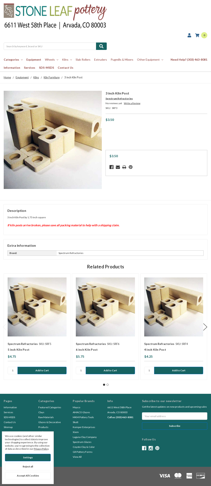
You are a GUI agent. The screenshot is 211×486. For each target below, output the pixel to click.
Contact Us (65, 67)
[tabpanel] (37, 327)
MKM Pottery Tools (83, 417)
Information (12, 67)
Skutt (75, 422)
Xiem (76, 432)
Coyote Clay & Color (84, 446)
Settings (28, 457)
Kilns (67, 59)
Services (29, 67)
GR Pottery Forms (83, 451)
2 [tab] (108, 385)
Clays (41, 412)
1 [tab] (104, 385)
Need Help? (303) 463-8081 (189, 59)
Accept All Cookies (28, 475)
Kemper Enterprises (84, 427)
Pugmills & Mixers (122, 59)
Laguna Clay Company (85, 437)
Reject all (28, 466)
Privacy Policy (41, 448)
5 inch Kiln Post (18, 349)
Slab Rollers (83, 59)
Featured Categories (49, 407)
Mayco (76, 407)
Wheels (51, 59)
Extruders (100, 59)
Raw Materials (46, 417)
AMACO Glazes (81, 412)
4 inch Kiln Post (155, 349)
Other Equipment (150, 59)
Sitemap (8, 427)
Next (205, 327)
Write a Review (132, 103)
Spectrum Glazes (82, 442)
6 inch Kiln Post (87, 349)
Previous (5, 327)
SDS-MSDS (46, 67)
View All (77, 456)
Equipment (33, 59)
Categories (13, 59)
